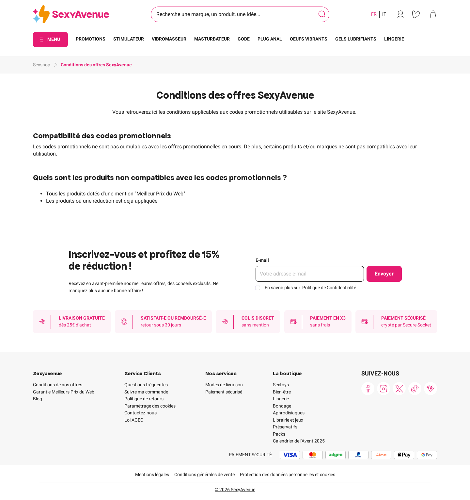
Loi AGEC (133, 420)
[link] (400, 14)
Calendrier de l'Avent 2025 (299, 440)
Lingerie (281, 398)
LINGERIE (394, 39)
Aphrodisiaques (289, 412)
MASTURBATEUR (212, 39)
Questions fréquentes (146, 384)
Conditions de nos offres (57, 384)
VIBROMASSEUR (169, 39)
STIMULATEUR (128, 39)
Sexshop (41, 64)
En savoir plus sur (310, 287)
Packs (279, 434)
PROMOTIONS (90, 39)
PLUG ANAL (270, 39)
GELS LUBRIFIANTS (355, 39)
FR (374, 14)
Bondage (282, 405)
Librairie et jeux (288, 420)
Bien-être (282, 391)
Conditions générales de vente (204, 474)
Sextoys (281, 384)
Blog (37, 398)
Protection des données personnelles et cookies (287, 474)
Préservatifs (285, 426)
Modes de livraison (224, 384)
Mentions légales (152, 474)
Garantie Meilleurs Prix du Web (63, 391)
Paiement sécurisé (223, 391)
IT (384, 14)
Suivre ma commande (146, 391)
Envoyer (384, 274)
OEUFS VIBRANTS (308, 39)
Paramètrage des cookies (150, 405)
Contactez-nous (140, 412)
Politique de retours (144, 398)
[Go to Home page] (71, 14)
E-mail (262, 260)
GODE (244, 39)
